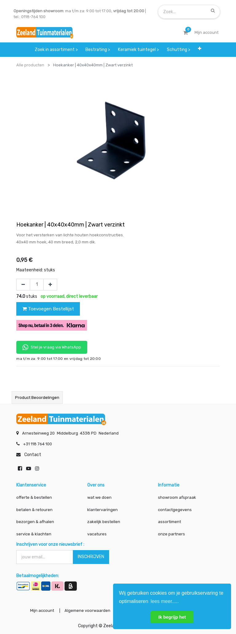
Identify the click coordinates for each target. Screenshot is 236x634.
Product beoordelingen (37, 397)
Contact (32, 454)
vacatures (97, 533)
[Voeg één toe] (50, 284)
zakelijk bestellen (103, 521)
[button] (199, 48)
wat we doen (99, 497)
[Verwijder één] (23, 284)
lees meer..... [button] (165, 601)
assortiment (169, 521)
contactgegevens (175, 509)
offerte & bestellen (34, 497)
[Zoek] (213, 10)
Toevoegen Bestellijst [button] (48, 309)
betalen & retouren (34, 509)
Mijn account (42, 610)
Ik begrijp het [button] (172, 617)
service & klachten (33, 533)
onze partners (171, 533)
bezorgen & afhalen (35, 521)
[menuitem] (56, 49)
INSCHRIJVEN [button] (91, 556)
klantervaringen (102, 509)
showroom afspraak (177, 497)
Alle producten (30, 65)
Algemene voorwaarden (87, 610)
